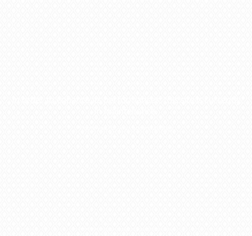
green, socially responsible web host (138, 228)
